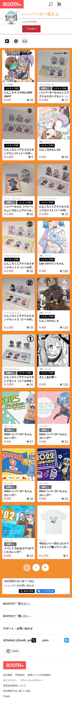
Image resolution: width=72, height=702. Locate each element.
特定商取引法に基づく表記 (17, 691)
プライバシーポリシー (31, 680)
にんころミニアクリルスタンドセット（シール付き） (19, 379)
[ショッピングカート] (59, 4)
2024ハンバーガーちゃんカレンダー (53, 436)
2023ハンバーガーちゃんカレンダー (18, 493)
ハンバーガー (29, 21)
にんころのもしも (49, 320)
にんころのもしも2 (49, 149)
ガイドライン (10, 680)
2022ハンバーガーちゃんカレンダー (53, 493)
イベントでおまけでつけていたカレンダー (19, 550)
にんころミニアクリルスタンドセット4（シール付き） (54, 208)
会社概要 (7, 675)
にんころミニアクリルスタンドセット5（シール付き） (19, 151)
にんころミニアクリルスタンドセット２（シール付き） (19, 317)
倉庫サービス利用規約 (39, 675)
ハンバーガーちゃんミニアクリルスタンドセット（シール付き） (54, 94)
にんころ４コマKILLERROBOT (18, 94)
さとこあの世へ (48, 377)
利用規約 (20, 675)
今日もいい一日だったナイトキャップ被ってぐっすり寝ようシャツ (54, 545)
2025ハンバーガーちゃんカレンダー (18, 436)
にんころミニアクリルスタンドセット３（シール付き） (19, 265)
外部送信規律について (14, 685)
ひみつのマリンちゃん (51, 263)
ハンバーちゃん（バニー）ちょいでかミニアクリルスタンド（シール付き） (19, 208)
